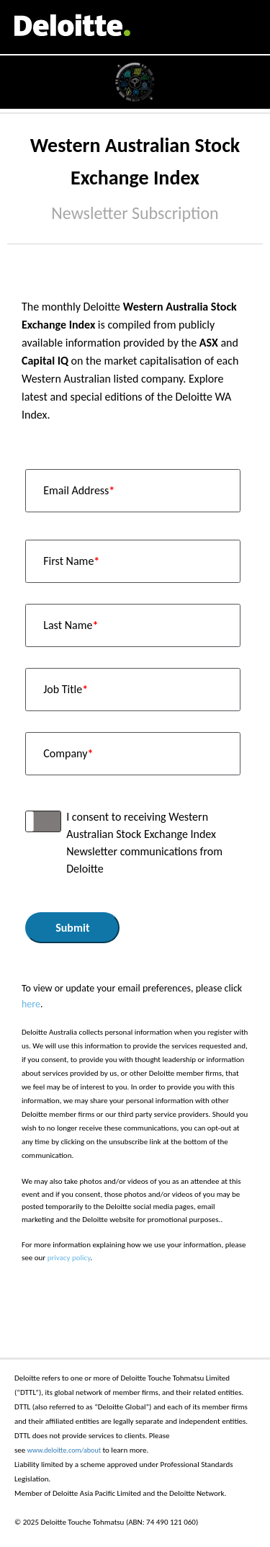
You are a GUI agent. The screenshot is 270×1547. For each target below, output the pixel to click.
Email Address (78, 490)
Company (68, 753)
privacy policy (69, 1257)
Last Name (70, 625)
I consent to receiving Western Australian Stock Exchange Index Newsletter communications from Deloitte (144, 842)
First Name (71, 561)
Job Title (65, 689)
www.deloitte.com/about (64, 1450)
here (31, 1004)
